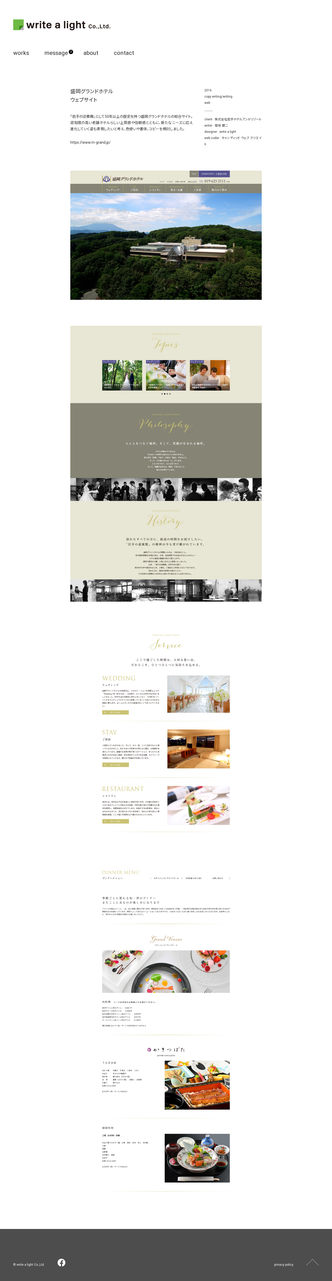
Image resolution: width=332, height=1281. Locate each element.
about (91, 53)
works (21, 53)
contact (124, 53)
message (56, 53)
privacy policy (283, 1265)
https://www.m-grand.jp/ (90, 142)
